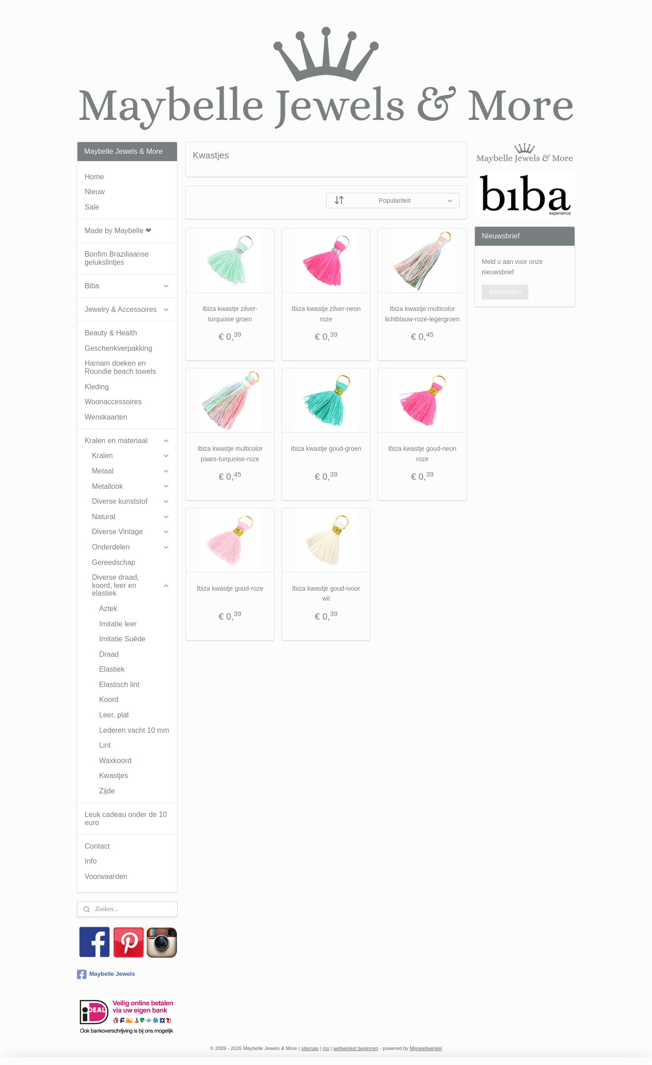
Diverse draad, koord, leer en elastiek (131, 585)
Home (94, 177)
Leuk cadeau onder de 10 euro (126, 818)
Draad (109, 654)
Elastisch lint (119, 684)
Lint (105, 745)
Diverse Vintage (131, 531)
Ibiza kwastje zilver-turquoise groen (229, 313)
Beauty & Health (111, 333)
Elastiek (112, 669)
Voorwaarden (106, 876)
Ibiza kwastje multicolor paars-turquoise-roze (230, 453)
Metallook (131, 486)
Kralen (131, 455)
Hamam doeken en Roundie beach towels (120, 367)
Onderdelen (131, 547)
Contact (97, 846)
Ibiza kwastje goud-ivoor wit (326, 593)
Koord (109, 699)
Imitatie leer (118, 624)
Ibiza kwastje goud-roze (230, 588)
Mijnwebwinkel (426, 1048)
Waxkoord (115, 760)
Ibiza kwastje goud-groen (326, 448)
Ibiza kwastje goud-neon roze (422, 453)
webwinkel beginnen (355, 1048)
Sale (92, 207)
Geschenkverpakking (118, 348)
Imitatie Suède (122, 639)
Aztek (108, 608)
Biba (127, 286)
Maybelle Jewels (106, 974)
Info (91, 861)
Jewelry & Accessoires (127, 309)
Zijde (107, 791)
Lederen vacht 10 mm (134, 730)
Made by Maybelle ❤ (118, 230)
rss (326, 1048)
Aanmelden (505, 292)
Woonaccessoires (113, 402)
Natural (131, 517)
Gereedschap (113, 562)
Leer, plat (114, 715)
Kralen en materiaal (127, 440)
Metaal (131, 471)
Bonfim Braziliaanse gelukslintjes (117, 258)
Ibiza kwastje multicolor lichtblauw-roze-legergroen (422, 313)
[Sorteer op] (392, 200)
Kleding (97, 387)
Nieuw (95, 192)
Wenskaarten (106, 417)
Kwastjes (113, 775)
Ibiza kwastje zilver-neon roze (326, 313)
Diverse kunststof (131, 501)
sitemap (310, 1048)
